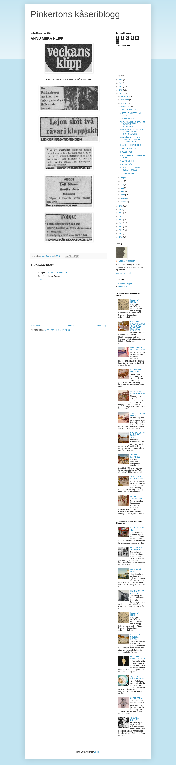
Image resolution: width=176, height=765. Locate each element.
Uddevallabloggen (125, 284)
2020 (121, 210)
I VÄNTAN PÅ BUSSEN (135, 570)
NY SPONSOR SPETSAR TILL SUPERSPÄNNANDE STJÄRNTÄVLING (132, 132)
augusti (124, 178)
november (125, 100)
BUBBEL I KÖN (126, 152)
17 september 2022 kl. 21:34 (57, 272)
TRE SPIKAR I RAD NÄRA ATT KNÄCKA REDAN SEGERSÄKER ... (132, 124)
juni (122, 185)
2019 (121, 213)
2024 (121, 87)
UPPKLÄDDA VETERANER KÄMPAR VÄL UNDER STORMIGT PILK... (131, 139)
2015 (121, 227)
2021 (121, 206)
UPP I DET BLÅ (136, 698)
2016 (121, 223)
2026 (121, 80)
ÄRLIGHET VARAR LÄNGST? (137, 658)
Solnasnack (122, 287)
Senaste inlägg (37, 326)
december (125, 96)
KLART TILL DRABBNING (130, 145)
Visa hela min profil (123, 273)
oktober (124, 103)
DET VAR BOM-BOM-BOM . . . (136, 371)
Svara (40, 280)
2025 (121, 83)
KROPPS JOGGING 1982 (136, 497)
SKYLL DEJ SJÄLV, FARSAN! (137, 677)
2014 (121, 230)
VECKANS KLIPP (127, 119)
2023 (121, 90)
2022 (121, 93)
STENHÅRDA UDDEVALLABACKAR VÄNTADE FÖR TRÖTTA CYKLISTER (137, 326)
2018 (121, 216)
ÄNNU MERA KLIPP (128, 110)
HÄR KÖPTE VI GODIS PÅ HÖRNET (136, 637)
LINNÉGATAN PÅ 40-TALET (137, 592)
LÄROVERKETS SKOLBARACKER (137, 349)
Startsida (70, 326)
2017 (121, 220)
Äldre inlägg (101, 326)
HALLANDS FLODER (134, 301)
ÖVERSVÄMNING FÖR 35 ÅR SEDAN (137, 435)
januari (123, 202)
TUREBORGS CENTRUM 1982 (136, 478)
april (123, 191)
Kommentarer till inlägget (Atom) (57, 330)
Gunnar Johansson (127, 261)
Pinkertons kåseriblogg (75, 14)
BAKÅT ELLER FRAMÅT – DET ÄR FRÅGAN (130, 169)
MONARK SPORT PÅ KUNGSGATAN (137, 392)
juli (122, 181)
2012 (121, 237)
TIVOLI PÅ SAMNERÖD (135, 456)
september (125, 107)
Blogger (97, 752)
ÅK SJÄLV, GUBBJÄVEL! (135, 719)
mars (123, 195)
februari (124, 198)
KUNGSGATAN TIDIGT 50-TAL (136, 549)
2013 (121, 234)
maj (122, 188)
